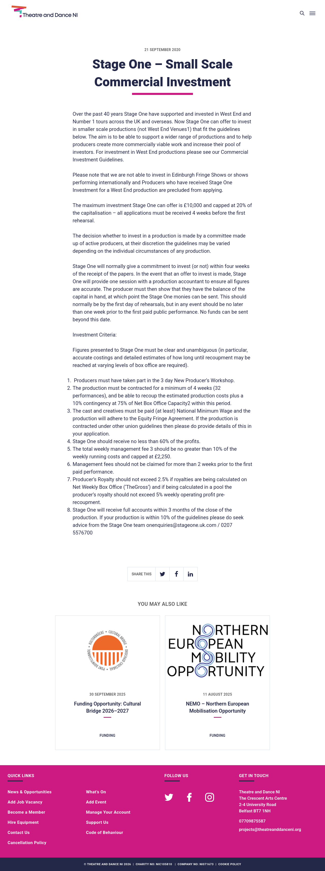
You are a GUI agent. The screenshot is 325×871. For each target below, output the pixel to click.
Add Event (96, 802)
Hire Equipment (23, 822)
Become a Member (26, 812)
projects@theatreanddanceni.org (270, 829)
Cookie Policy (229, 864)
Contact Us (19, 832)
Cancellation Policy (27, 842)
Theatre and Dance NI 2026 (109, 864)
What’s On (96, 792)
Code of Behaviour (104, 832)
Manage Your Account (108, 812)
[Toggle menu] (312, 13)
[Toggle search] (302, 13)
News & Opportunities (30, 792)
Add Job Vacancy (25, 802)
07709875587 (252, 821)
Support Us (97, 822)
